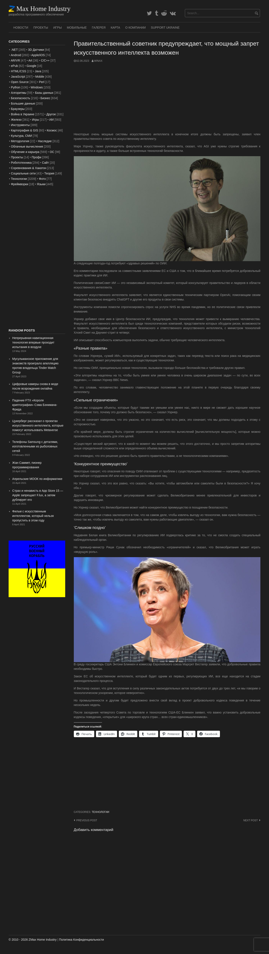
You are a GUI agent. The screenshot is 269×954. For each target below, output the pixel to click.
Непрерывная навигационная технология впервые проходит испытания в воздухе (33, 342)
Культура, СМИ (21, 135)
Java (38, 71)
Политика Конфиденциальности (81, 939)
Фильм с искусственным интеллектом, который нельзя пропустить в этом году (33, 516)
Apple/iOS (38, 55)
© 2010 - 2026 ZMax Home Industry (33, 939)
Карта (115, 27)
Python (15, 87)
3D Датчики (36, 49)
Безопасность (20, 98)
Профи (36, 157)
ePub (14, 66)
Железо (16, 119)
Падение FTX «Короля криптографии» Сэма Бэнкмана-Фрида (34, 405)
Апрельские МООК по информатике (37, 479)
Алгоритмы (18, 92)
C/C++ (45, 60)
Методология (20, 141)
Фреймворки (19, 184)
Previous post (86, 820)
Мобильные (77, 27)
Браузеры (18, 109)
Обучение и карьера (25, 152)
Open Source (20, 82)
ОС (52, 152)
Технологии (100, 812)
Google (31, 66)
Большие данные (23, 103)
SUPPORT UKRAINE (165, 27)
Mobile (39, 76)
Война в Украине (22, 114)
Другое (51, 114)
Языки (41, 184)
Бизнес (45, 98)
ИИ (51, 119)
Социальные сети (23, 173)
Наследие (45, 141)
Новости (20, 27)
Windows (37, 87)
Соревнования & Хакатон (28, 168)
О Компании (135, 27)
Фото (42, 178)
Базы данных (44, 92)
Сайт (45, 162)
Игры (57, 27)
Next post (250, 820)
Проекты (40, 27)
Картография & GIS (24, 130)
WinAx (98, 60)
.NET (14, 49)
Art (30, 60)
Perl (41, 82)
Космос (52, 130)
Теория (49, 173)
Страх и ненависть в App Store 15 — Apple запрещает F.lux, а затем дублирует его (37, 495)
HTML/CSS (18, 71)
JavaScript (18, 76)
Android (16, 55)
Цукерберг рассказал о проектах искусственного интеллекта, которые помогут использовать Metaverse (37, 425)
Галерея (99, 27)
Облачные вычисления (27, 146)
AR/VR (15, 60)
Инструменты (20, 125)
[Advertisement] (167, 97)
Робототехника (21, 162)
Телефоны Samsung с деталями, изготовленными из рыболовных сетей (35, 446)
